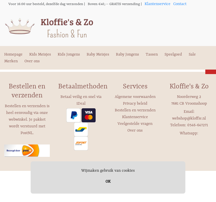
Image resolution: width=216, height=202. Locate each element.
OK (108, 181)
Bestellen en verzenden (135, 110)
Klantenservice (157, 4)
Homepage (13, 54)
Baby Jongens (127, 54)
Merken (11, 61)
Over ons (32, 61)
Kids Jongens (69, 54)
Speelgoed (173, 54)
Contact (179, 4)
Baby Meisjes (98, 54)
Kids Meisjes (40, 54)
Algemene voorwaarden (135, 97)
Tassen (152, 54)
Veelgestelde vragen (135, 123)
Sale (192, 54)
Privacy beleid (135, 103)
